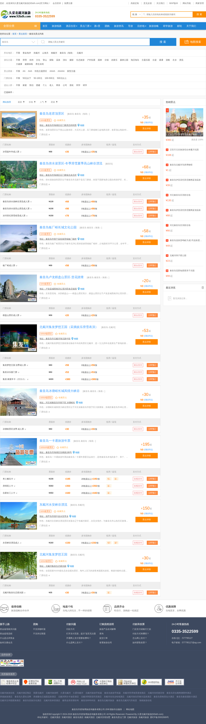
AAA (30, 71)
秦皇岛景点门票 (119, 717)
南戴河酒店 (89, 717)
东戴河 (36, 53)
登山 (45, 60)
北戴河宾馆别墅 (103, 717)
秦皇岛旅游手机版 (112, 693)
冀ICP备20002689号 (159, 717)
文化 (38, 60)
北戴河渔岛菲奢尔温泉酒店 (139, 696)
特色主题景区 (41, 71)
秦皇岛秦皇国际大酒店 (186, 696)
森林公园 (124, 60)
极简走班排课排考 (70, 700)
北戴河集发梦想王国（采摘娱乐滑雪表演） (68, 327)
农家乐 (114, 60)
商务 (58, 85)
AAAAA (61, 71)
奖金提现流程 (6, 633)
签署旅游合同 (105, 642)
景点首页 (23, 34)
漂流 (181, 60)
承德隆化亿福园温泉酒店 (44, 696)
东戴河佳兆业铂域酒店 (114, 696)
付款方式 (70, 629)
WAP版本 (173, 3)
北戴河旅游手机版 (93, 693)
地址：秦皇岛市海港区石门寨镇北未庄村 (58, 175)
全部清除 (202, 287)
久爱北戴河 (65, 693)
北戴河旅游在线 (7, 693)
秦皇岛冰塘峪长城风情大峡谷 (59, 391)
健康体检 (29, 64)
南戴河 (54, 53)
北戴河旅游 (132, 717)
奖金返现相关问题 (8, 629)
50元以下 (27, 78)
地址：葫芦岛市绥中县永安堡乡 (53, 516)
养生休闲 (40, 64)
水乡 (175, 60)
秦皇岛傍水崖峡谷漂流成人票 (16, 201)
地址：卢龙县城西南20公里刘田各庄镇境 (58, 289)
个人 (45, 85)
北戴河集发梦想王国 (53, 554)
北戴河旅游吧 (52, 693)
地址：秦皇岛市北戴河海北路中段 (54, 338)
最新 (21, 102)
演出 (65, 60)
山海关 (45, 53)
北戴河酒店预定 (24, 693)
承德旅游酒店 (6, 696)
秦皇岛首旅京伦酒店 (32, 700)
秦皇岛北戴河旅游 (106, 700)
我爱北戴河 (38, 693)
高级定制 (135, 3)
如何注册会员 (6, 642)
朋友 (72, 85)
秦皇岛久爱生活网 (23, 696)
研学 (85, 85)
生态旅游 (80, 60)
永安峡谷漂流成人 (11, 543)
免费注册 (68, 3)
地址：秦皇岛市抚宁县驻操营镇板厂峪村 (58, 239)
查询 (101, 633)
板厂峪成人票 (9, 265)
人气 (43, 102)
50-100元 (38, 78)
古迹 (154, 60)
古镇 (107, 60)
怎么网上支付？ (140, 638)
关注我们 (160, 3)
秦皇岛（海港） (67, 53)
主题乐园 (146, 60)
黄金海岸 (27, 53)
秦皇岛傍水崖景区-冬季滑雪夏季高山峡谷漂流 (70, 163)
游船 (168, 60)
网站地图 (130, 709)
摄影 (72, 60)
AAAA (52, 71)
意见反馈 (148, 3)
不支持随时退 (39, 629)
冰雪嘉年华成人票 (11, 152)
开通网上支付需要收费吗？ (78, 638)
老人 (51, 85)
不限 (18, 53)
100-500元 (49, 78)
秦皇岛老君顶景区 (51, 113)
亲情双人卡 (8, 486)
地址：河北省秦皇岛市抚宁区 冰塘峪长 (57, 402)
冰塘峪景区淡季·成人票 (13, 429)
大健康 (19, 64)
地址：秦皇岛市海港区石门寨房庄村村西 (58, 125)
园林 (100, 60)
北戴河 (80, 53)
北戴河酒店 (55, 717)
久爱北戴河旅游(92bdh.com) (150, 714)
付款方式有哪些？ (141, 633)
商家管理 (200, 3)
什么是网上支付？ (74, 642)
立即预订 (152, 152)
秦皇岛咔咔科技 (88, 700)
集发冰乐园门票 (10, 372)
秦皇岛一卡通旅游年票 (54, 440)
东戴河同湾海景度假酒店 (134, 693)
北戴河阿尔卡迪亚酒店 (68, 696)
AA (24, 71)
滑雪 (25, 60)
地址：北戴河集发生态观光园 (52, 566)
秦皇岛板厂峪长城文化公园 (58, 227)
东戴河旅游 (144, 717)
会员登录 (57, 3)
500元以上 (62, 78)
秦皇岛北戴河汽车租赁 (126, 700)
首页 (14, 34)
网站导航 (187, 3)
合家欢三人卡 (9, 493)
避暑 (161, 60)
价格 (32, 102)
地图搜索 (195, 41)
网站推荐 (7, 102)
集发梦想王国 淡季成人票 (14, 365)
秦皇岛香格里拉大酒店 (164, 696)
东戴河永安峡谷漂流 (53, 504)
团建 (38, 85)
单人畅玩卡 (8, 479)
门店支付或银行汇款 (142, 629)
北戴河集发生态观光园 (13, 592)
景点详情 (146, 128)
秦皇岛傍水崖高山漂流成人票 (16, 208)
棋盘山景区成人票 (11, 315)
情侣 (31, 85)
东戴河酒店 (67, 717)
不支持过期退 (39, 633)
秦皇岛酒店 (78, 717)
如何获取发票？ (140, 642)
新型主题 (71, 71)
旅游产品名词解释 (107, 629)
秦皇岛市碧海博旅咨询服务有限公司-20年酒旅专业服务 (97, 709)
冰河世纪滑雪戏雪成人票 (14, 215)
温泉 (58, 60)
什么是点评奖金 (7, 638)
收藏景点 (61, 120)
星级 (54, 102)
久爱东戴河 (78, 693)
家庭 (25, 85)
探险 (51, 60)
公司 (65, 85)
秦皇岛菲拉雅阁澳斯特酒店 (179, 693)
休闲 (31, 60)
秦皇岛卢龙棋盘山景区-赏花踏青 (61, 277)
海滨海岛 (135, 60)
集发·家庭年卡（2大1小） (14, 379)
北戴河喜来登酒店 (52, 700)
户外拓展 (91, 60)
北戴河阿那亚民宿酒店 (91, 696)
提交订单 (103, 638)
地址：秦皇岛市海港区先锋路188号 (55, 452)
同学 (78, 85)
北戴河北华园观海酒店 (10, 700)
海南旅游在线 (145, 700)
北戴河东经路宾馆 (156, 693)
